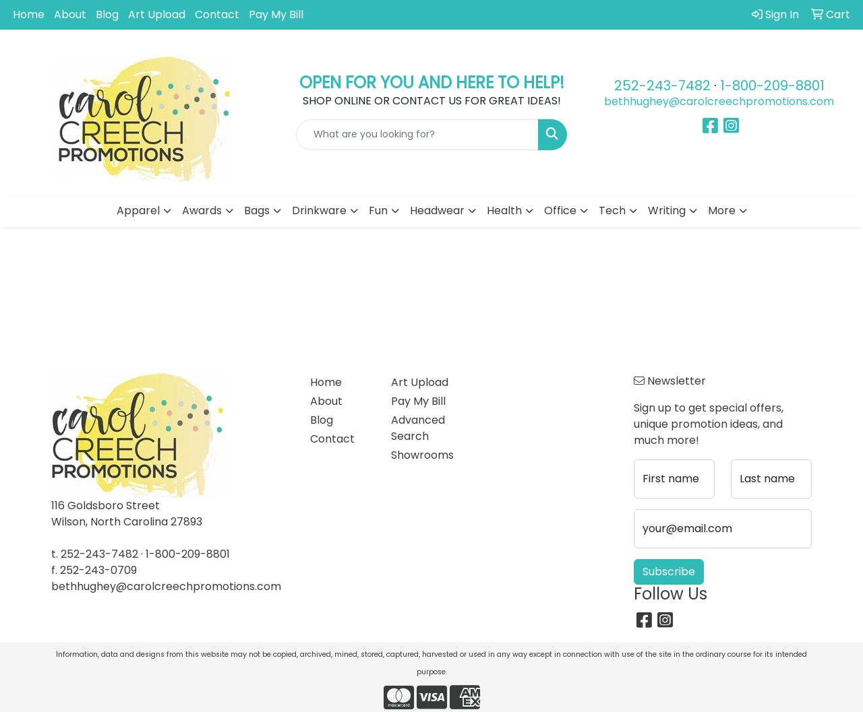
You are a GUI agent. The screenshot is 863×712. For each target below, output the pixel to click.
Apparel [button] (138, 210)
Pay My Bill (276, 14)
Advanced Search (418, 428)
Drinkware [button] (319, 210)
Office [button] (560, 210)
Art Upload (156, 14)
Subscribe (669, 571)
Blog (107, 14)
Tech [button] (612, 210)
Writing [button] (667, 210)
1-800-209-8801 (772, 85)
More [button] (722, 210)
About (70, 14)
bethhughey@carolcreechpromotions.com (719, 101)
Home (28, 14)
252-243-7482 (662, 85)
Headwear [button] (437, 210)
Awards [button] (202, 210)
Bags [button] (257, 210)
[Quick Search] (417, 134)
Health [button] (504, 210)
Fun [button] (378, 210)
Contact (217, 14)
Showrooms (422, 455)
